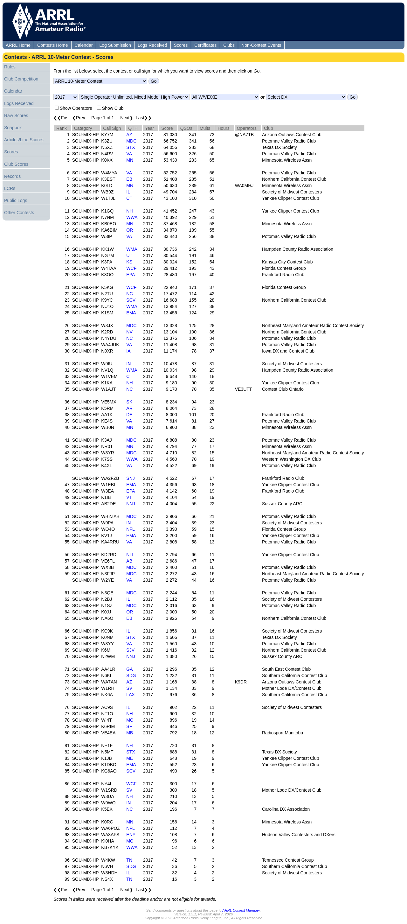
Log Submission (115, 45)
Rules (10, 66)
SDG (131, 675)
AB (129, 561)
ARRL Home (18, 45)
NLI (129, 554)
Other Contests (19, 212)
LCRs (9, 188)
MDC (131, 141)
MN (129, 160)
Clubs (229, 45)
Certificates (205, 45)
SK (129, 401)
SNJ (130, 478)
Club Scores (16, 164)
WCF (131, 268)
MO (130, 720)
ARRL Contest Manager (241, 910)
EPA (130, 274)
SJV (130, 650)
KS (129, 261)
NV (129, 331)
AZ (129, 134)
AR (129, 408)
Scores (181, 45)
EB (129, 179)
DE (129, 414)
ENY (130, 834)
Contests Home (52, 45)
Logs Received (152, 45)
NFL (130, 529)
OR (129, 230)
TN (129, 860)
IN (128, 363)
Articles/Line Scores (24, 139)
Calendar (84, 45)
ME (129, 758)
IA (128, 351)
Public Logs (15, 200)
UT (129, 255)
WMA (131, 249)
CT (129, 198)
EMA (131, 312)
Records (12, 176)
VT (129, 497)
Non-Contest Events (261, 45)
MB (129, 732)
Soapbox (13, 127)
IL (128, 191)
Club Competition (21, 78)
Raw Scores (16, 115)
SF (129, 726)
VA (129, 153)
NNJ (130, 503)
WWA (131, 217)
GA (129, 669)
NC (129, 293)
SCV (130, 300)
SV (129, 688)
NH (129, 211)
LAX (130, 694)
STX (130, 147)
